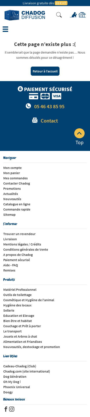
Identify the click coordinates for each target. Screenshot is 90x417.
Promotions (12, 188)
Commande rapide (16, 209)
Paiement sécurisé (16, 260)
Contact (49, 120)
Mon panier (11, 173)
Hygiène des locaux (17, 305)
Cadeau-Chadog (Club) (19, 366)
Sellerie (8, 310)
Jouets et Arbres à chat (20, 336)
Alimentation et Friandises (22, 341)
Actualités (10, 193)
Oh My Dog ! (12, 381)
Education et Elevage (18, 315)
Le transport (12, 331)
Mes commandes (15, 178)
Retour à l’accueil (45, 71)
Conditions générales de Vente (25, 249)
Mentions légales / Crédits (22, 244)
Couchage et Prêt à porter (22, 326)
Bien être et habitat (17, 321)
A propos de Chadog (18, 254)
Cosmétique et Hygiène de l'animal (28, 300)
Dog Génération (14, 376)
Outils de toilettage (17, 295)
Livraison (10, 239)
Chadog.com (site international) (26, 371)
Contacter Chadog (16, 183)
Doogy (8, 392)
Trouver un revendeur (19, 234)
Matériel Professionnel (19, 289)
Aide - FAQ (10, 265)
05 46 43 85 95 (49, 106)
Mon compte (12, 167)
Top (79, 137)
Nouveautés (12, 199)
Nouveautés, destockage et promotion (31, 347)
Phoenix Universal (16, 387)
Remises (9, 270)
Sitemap (9, 214)
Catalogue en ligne (16, 204)
